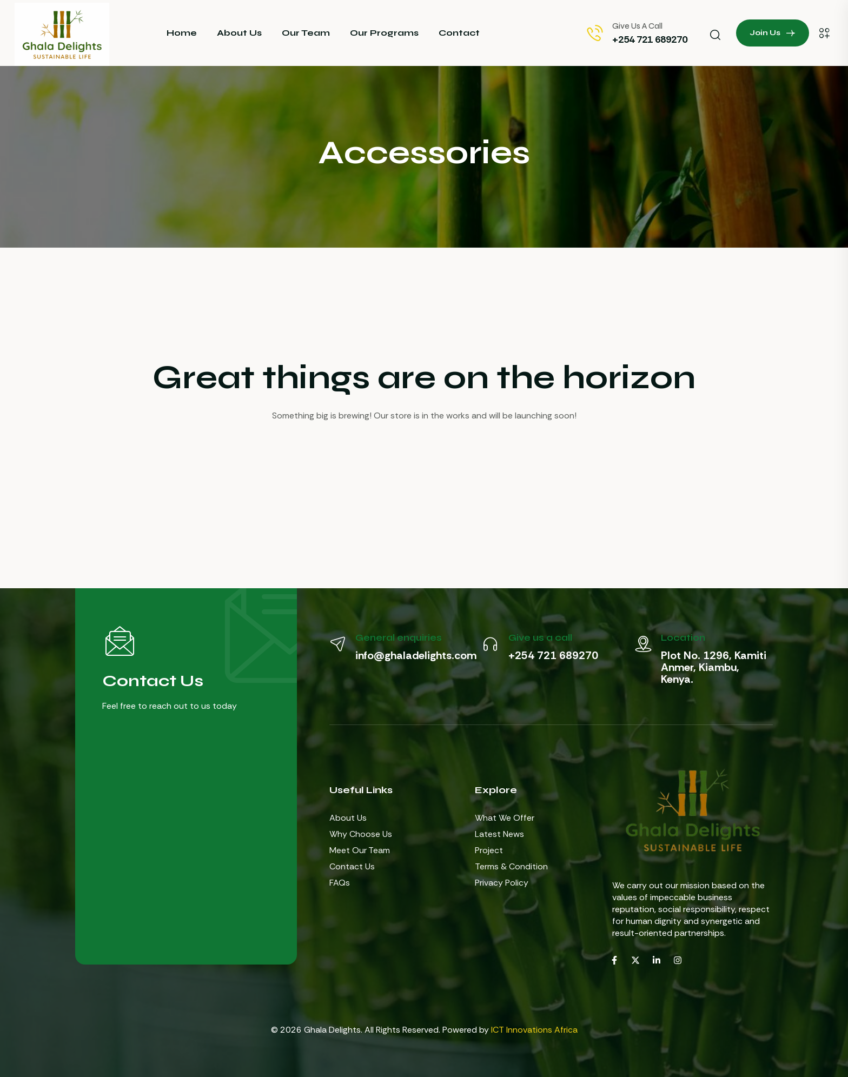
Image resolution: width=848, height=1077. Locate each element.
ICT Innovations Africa (534, 1029)
